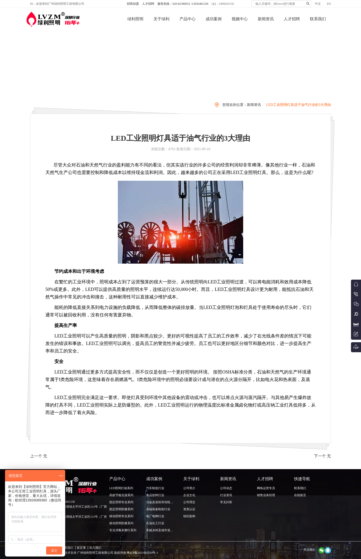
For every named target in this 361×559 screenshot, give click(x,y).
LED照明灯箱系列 (121, 488)
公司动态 (226, 488)
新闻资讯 (266, 19)
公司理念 (189, 502)
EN (329, 4)
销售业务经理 (266, 495)
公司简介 (189, 488)
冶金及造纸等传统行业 (161, 502)
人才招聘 (148, 4)
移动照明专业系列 (121, 516)
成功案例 (214, 19)
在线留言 (300, 495)
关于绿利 (161, 19)
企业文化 (189, 495)
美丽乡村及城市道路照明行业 (165, 530)
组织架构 (189, 516)
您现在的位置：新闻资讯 (241, 105)
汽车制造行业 (155, 488)
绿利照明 (135, 19)
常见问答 (226, 502)
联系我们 (318, 19)
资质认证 (189, 509)
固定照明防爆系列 (121, 509)
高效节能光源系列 (121, 495)
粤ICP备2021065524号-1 (142, 552)
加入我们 (95, 547)
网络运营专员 (266, 488)
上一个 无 (38, 456)
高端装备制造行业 (158, 509)
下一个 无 (322, 456)
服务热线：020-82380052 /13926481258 (182, 4)
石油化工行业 (155, 523)
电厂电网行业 (155, 516)
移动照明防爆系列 (121, 523)
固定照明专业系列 (121, 502)
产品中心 (187, 19)
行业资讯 (226, 495)
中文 (318, 4)
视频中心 (240, 19)
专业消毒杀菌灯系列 (122, 530)
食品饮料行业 (155, 495)
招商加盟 (133, 4)
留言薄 (81, 547)
